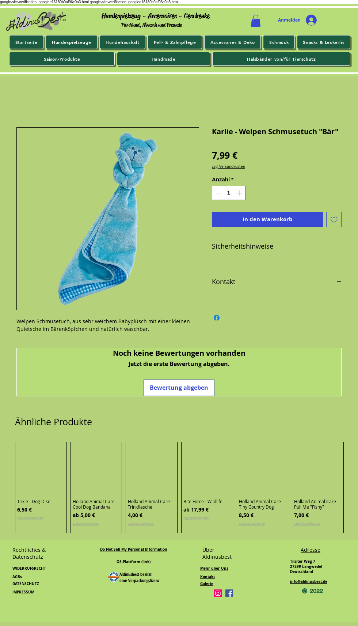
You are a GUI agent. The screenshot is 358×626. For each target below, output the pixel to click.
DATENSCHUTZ (25, 583)
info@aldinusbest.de (308, 581)
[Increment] (240, 193)
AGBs (17, 576)
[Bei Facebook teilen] (216, 317)
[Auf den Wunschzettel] (334, 219)
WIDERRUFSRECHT (29, 568)
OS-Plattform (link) (134, 561)
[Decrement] (218, 193)
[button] (256, 21)
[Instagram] (218, 593)
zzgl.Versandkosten (228, 167)
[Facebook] (229, 593)
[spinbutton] (229, 193)
